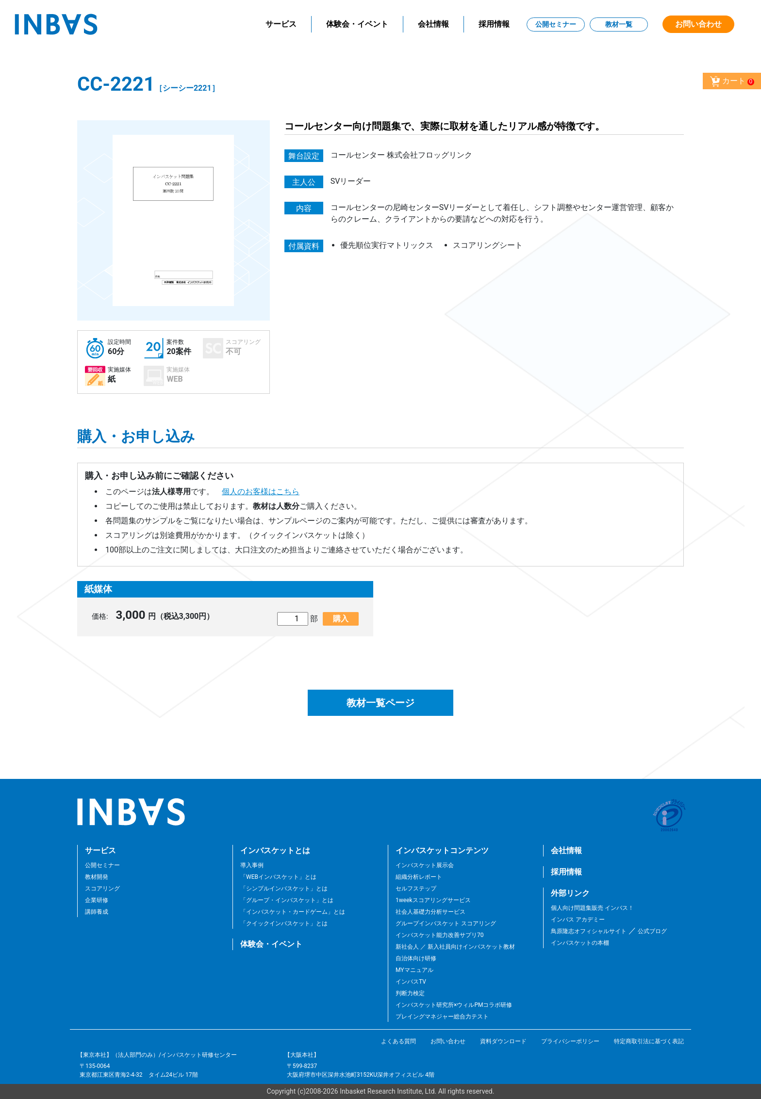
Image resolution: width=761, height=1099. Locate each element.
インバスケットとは (275, 850)
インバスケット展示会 (425, 865)
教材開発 (96, 876)
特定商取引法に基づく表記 (649, 1041)
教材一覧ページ (380, 703)
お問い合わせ (698, 24)
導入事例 (252, 865)
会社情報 (433, 24)
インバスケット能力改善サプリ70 (440, 935)
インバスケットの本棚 (580, 942)
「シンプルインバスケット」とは (284, 888)
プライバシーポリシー (570, 1041)
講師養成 (96, 911)
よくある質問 (398, 1041)
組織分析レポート (419, 876)
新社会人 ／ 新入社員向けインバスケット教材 (455, 946)
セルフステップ (416, 888)
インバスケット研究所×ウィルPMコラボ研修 (454, 1005)
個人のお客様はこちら (260, 491)
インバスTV (411, 981)
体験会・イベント (357, 24)
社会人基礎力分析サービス (430, 911)
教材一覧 (618, 24)
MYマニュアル (414, 970)
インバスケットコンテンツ (442, 850)
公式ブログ (651, 931)
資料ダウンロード (503, 1041)
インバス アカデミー (578, 919)
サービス (281, 24)
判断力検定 (410, 993)
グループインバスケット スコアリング (446, 923)
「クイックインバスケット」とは (284, 923)
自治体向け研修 (416, 958)
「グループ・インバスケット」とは (286, 900)
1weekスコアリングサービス (433, 900)
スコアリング (102, 888)
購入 (340, 618)
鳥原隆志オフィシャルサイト (589, 931)
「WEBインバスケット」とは (278, 876)
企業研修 (96, 900)
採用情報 (494, 24)
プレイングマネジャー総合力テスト (442, 1016)
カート (732, 81)
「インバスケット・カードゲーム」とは (292, 911)
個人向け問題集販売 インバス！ (592, 908)
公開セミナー (555, 24)
